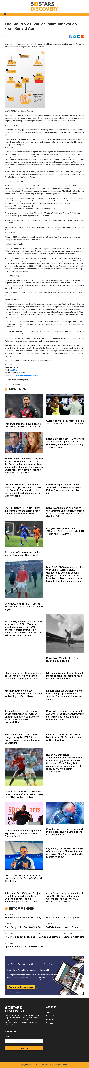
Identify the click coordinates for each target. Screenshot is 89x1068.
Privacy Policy (51, 1016)
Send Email (14, 370)
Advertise (50, 1019)
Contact (49, 1023)
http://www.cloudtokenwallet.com (25, 375)
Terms (48, 1012)
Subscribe (23, 1048)
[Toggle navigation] (5, 14)
